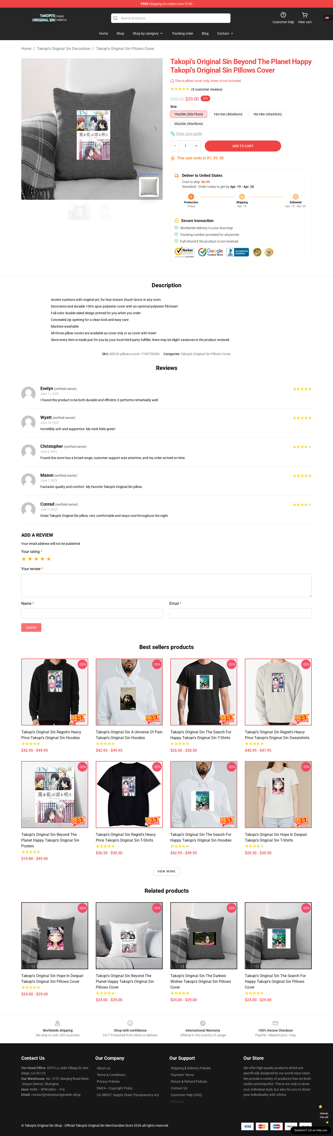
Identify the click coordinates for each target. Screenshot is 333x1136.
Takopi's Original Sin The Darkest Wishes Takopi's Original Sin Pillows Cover (200, 982)
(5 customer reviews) (206, 89)
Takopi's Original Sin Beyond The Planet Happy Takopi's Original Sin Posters (50, 840)
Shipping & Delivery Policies (191, 1068)
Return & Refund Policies (189, 1081)
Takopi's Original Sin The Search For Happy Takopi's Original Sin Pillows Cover (275, 982)
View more (166, 871)
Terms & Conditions (111, 1075)
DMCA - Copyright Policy (115, 1088)
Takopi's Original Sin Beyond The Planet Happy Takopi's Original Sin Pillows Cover (125, 982)
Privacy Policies (108, 1081)
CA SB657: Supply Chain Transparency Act (128, 1095)
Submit (31, 627)
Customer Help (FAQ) (186, 1095)
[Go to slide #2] (104, 211)
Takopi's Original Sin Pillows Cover (125, 48)
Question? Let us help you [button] (310, 1130)
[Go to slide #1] (79, 211)
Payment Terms (182, 1075)
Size (173, 106)
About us (103, 1068)
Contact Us (179, 1088)
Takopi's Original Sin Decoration (64, 48)
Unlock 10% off (324, 1115)
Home (26, 48)
